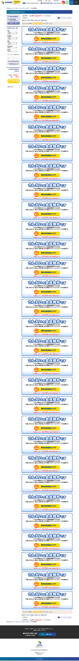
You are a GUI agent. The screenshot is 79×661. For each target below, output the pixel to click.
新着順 (32, 20)
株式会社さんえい (10, 8)
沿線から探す (10, 87)
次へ (70, 18)
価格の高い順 (43, 20)
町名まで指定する (13, 21)
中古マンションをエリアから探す (22, 8)
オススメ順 (27, 20)
